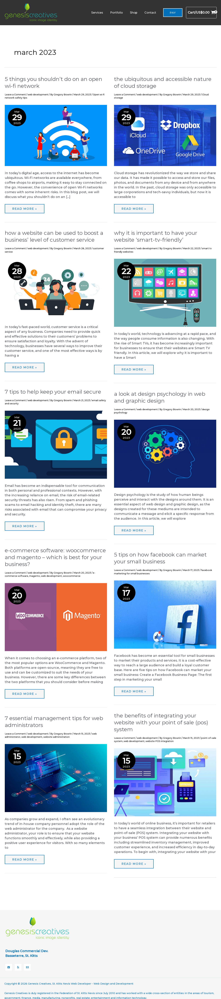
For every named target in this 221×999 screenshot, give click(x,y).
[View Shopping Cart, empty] (201, 12)
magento (34, 576)
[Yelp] (18, 962)
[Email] (27, 962)
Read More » (21, 207)
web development (38, 94)
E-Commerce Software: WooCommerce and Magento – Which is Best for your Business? (55, 557)
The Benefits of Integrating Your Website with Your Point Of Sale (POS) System (161, 722)
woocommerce (71, 576)
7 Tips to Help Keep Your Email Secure (53, 391)
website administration (56, 737)
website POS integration (160, 741)
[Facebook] (8, 962)
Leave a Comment (15, 94)
